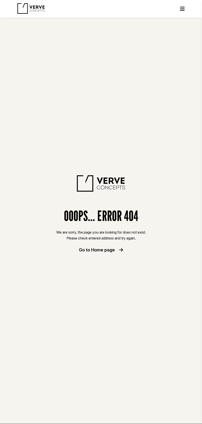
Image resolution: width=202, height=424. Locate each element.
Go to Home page (101, 250)
